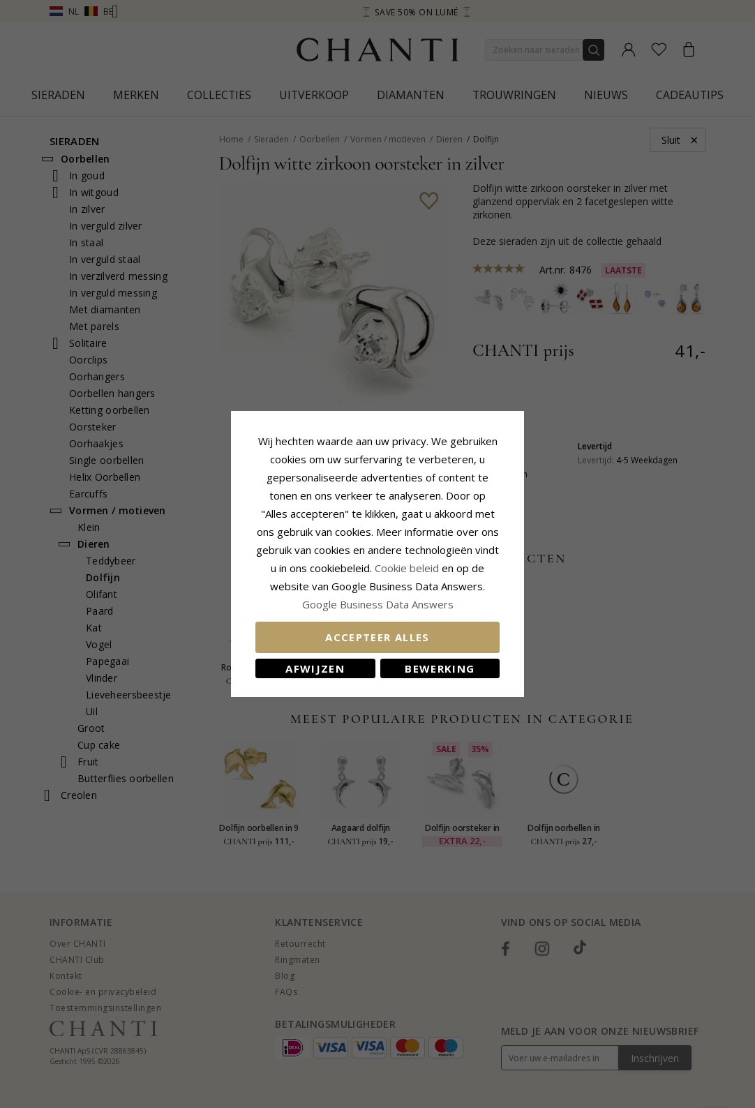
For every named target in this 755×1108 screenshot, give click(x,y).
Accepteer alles (377, 637)
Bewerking (439, 668)
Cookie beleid (408, 568)
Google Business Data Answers (378, 604)
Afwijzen (315, 668)
